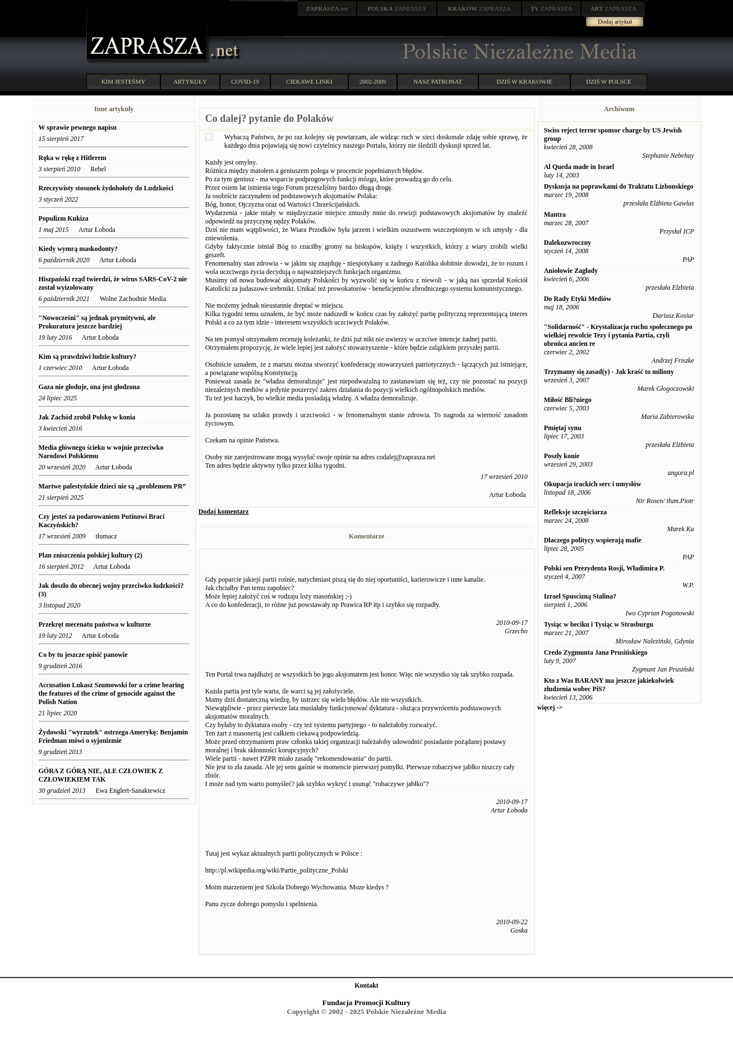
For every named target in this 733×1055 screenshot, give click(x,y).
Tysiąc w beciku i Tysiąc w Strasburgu (598, 624)
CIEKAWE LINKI (309, 81)
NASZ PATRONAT (437, 81)
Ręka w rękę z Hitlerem (73, 158)
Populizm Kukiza (64, 218)
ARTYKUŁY (190, 81)
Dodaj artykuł (615, 21)
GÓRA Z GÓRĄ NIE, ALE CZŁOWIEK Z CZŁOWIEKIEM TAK (101, 775)
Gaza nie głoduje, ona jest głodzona (89, 387)
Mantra (555, 214)
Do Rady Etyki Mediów (577, 299)
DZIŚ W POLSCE (608, 81)
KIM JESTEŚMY (124, 81)
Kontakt (366, 985)
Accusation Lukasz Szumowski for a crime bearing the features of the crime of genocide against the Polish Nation (112, 693)
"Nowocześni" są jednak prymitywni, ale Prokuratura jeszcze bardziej (97, 322)
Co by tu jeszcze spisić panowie (83, 655)
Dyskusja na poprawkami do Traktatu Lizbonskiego (619, 186)
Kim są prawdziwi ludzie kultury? (88, 356)
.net (327, 8)
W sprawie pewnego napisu (78, 127)
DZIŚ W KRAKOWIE (524, 81)
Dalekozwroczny (567, 242)
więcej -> (550, 707)
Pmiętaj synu (563, 428)
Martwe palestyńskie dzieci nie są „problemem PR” (112, 486)
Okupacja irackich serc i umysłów (593, 484)
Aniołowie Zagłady (571, 271)
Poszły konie (562, 456)
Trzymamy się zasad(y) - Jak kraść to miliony (609, 372)
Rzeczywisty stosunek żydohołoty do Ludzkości (106, 188)
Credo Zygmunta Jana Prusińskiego (596, 652)
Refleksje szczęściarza (575, 512)
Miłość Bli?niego (568, 400)
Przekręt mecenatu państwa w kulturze (95, 624)
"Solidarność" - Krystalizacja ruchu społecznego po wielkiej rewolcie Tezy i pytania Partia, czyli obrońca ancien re (618, 335)
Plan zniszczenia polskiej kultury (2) (90, 555)
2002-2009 (372, 81)
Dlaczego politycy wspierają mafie (593, 540)
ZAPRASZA (396, 8)
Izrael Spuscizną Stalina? (580, 596)
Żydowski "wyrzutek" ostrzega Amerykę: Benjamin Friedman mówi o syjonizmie (113, 736)
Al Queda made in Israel (579, 167)
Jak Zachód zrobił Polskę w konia (87, 417)
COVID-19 (245, 81)
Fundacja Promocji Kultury (366, 1002)
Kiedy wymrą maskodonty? (78, 249)
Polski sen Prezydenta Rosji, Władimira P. (604, 568)
